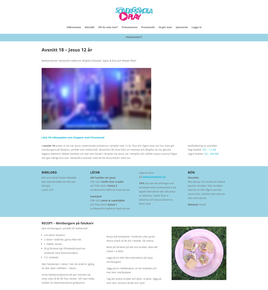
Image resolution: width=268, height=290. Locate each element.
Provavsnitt (148, 27)
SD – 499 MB (211, 153)
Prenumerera (129, 27)
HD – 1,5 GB (209, 149)
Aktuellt (89, 27)
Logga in (197, 27)
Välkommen (74, 27)
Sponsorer (182, 27)
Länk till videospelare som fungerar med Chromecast (73, 137)
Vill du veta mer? (108, 27)
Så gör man (165, 27)
